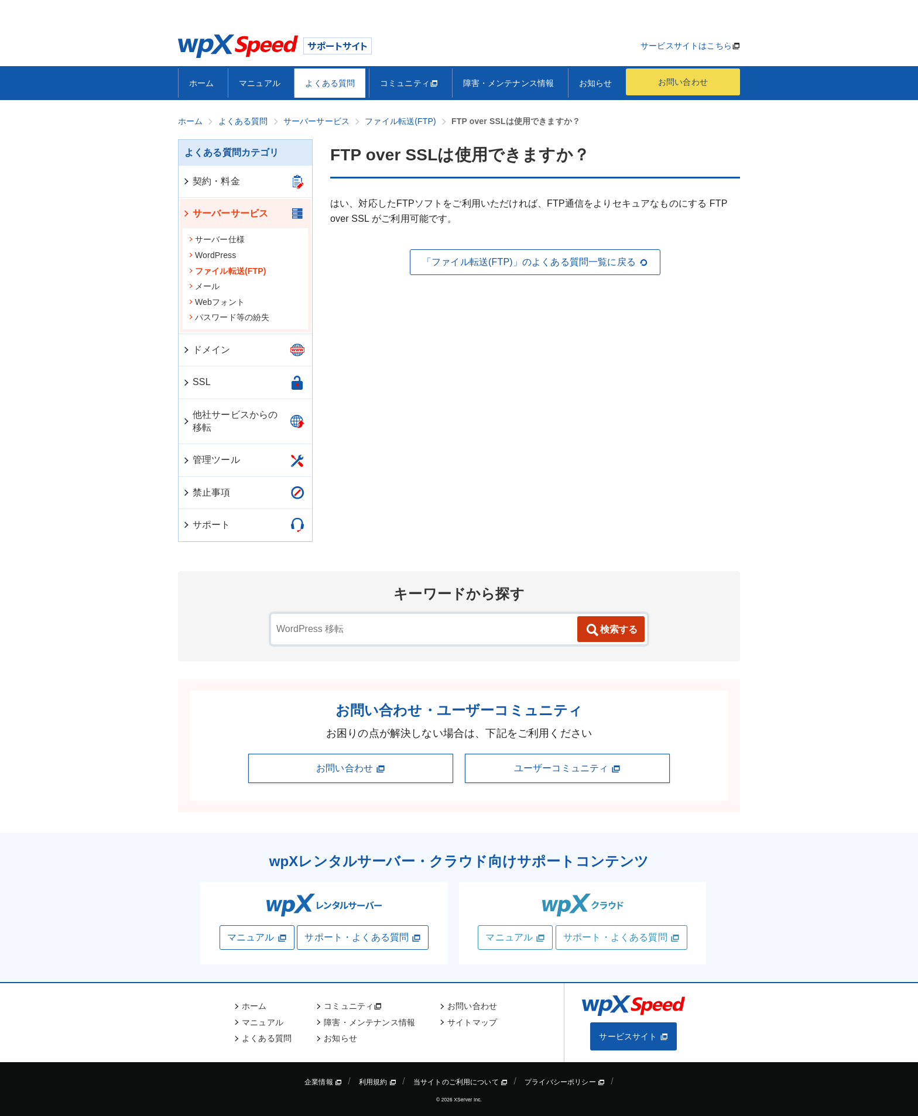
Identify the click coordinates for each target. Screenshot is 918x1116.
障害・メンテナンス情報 (508, 83)
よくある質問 (330, 83)
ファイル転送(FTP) (227, 271)
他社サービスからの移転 (230, 421)
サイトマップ (472, 1022)
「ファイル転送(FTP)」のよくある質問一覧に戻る (535, 262)
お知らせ (595, 83)
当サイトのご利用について (460, 1082)
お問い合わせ (683, 82)
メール (204, 286)
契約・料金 (211, 181)
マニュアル (259, 83)
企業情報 (323, 1082)
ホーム (201, 83)
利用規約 (377, 1082)
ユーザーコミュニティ (567, 768)
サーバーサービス (225, 213)
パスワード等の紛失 (229, 317)
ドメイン (206, 350)
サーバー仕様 (217, 239)
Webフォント (217, 302)
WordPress (212, 255)
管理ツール (211, 460)
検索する (611, 630)
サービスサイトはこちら (686, 45)
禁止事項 (206, 492)
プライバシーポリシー (565, 1082)
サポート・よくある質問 (362, 937)
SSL (196, 382)
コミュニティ (409, 83)
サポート (206, 525)
